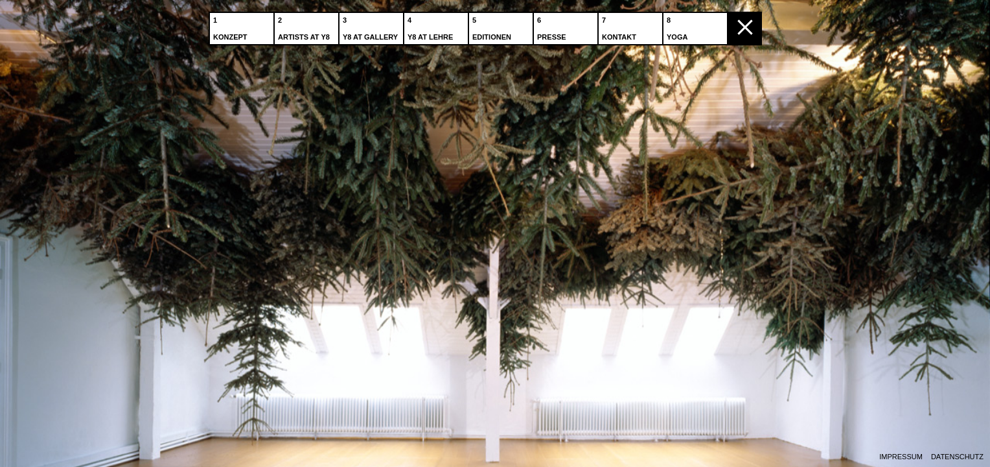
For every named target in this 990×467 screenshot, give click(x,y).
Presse (553, 25)
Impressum (901, 457)
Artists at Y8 (305, 25)
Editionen (493, 25)
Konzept (231, 25)
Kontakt (620, 25)
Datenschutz (957, 457)
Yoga (678, 25)
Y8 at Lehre (431, 25)
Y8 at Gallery (371, 25)
